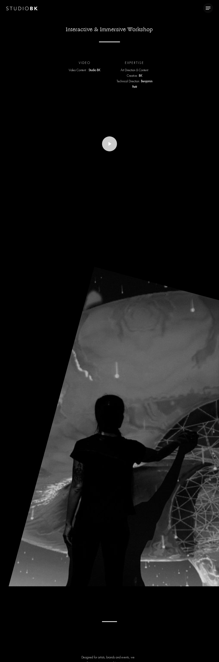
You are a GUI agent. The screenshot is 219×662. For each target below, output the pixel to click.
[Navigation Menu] (208, 8)
